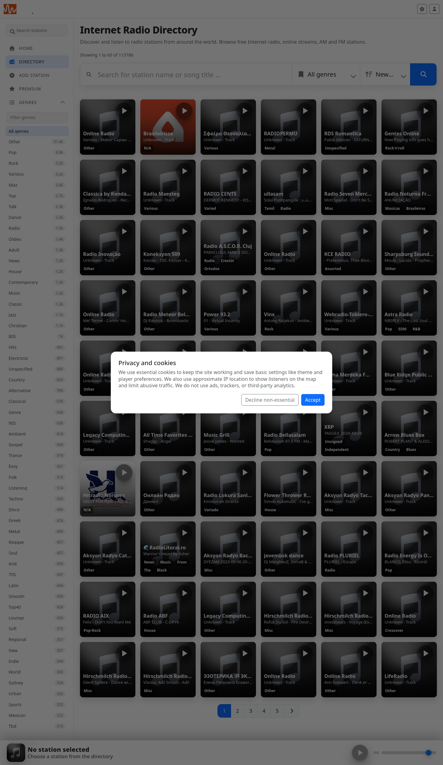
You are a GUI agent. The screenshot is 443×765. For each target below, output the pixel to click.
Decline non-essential (270, 399)
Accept (313, 399)
